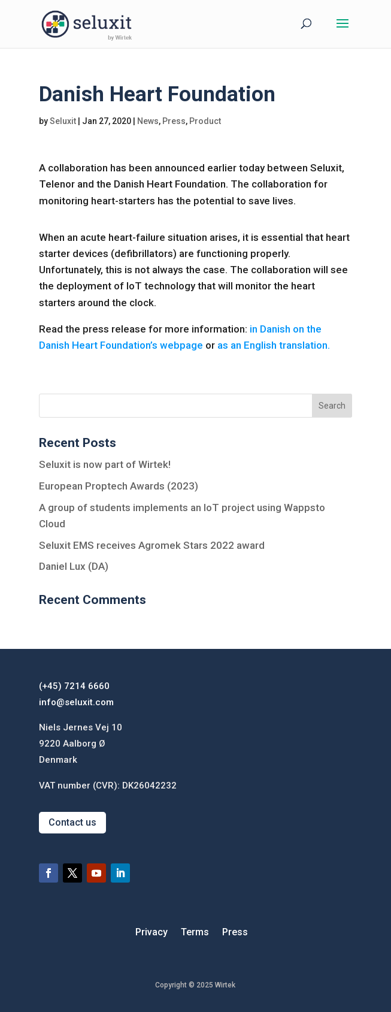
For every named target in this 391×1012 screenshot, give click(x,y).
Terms (195, 933)
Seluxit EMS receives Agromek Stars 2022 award (152, 545)
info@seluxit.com (76, 702)
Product (205, 121)
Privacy (151, 933)
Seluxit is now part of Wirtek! (105, 464)
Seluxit (63, 121)
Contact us (72, 822)
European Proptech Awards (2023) (118, 486)
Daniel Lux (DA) (73, 566)
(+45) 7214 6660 (74, 686)
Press (174, 121)
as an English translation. (273, 345)
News (148, 121)
